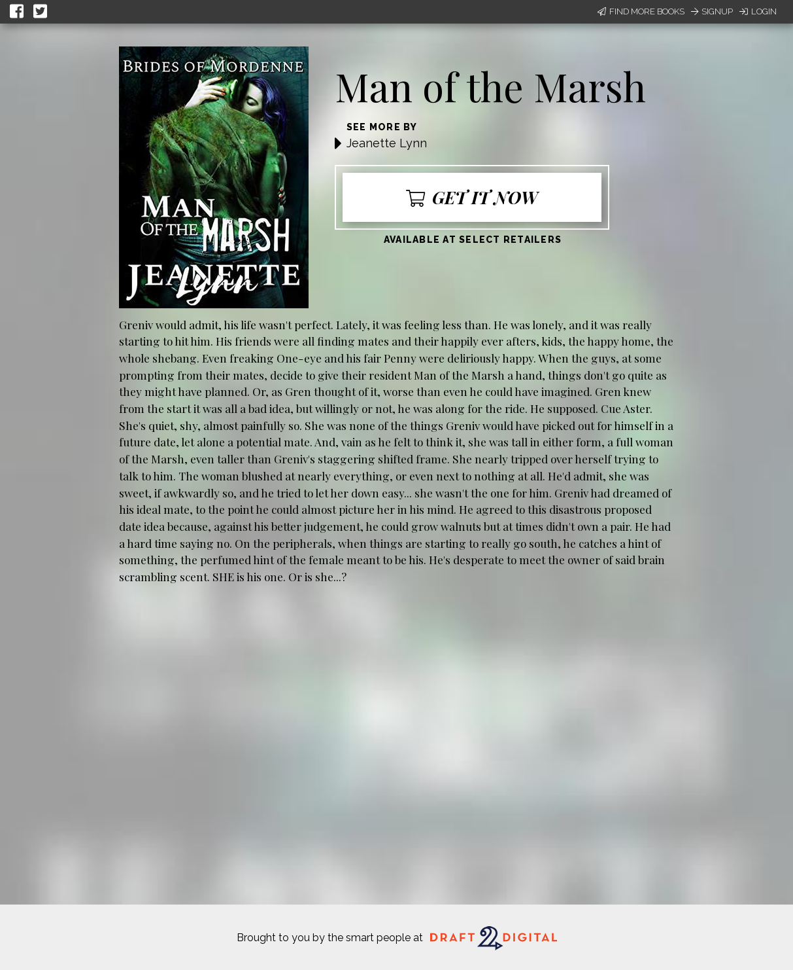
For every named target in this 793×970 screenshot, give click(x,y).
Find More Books (641, 11)
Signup (712, 11)
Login (758, 11)
